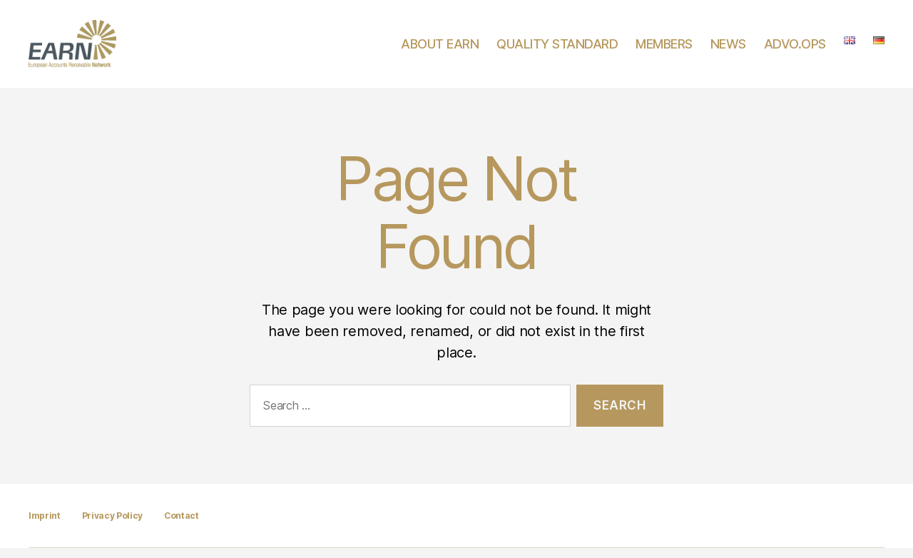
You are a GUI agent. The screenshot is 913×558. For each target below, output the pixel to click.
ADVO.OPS (795, 48)
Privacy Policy (112, 525)
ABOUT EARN (440, 48)
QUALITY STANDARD (557, 48)
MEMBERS (664, 48)
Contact (181, 525)
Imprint (45, 525)
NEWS (728, 48)
